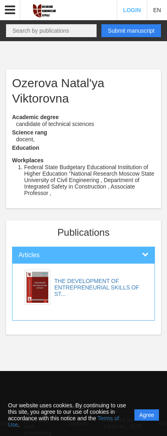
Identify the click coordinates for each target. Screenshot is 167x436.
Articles (29, 255)
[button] (10, 10)
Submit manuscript (131, 30)
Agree (146, 415)
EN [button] (157, 10)
